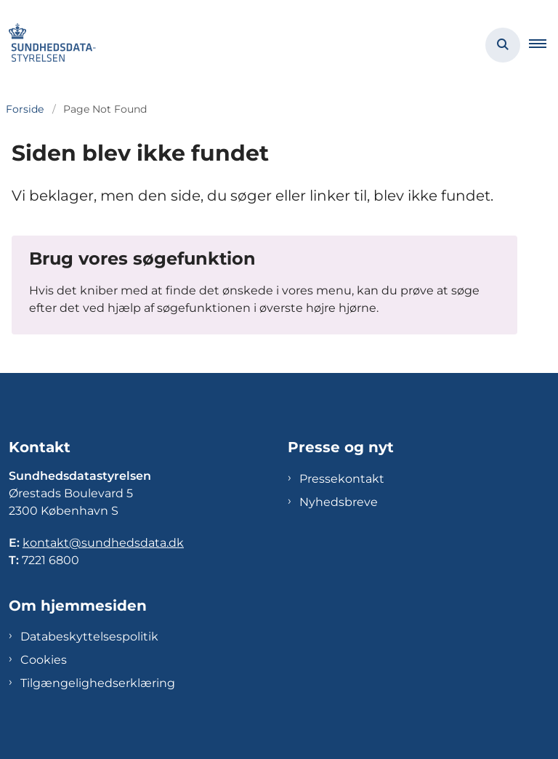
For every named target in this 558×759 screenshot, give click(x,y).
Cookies (43, 660)
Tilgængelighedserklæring (97, 683)
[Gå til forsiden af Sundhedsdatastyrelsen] (48, 45)
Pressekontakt (341, 479)
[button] (543, 45)
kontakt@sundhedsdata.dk (103, 543)
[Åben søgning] (502, 45)
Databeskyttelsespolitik (89, 636)
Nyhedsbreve (338, 502)
